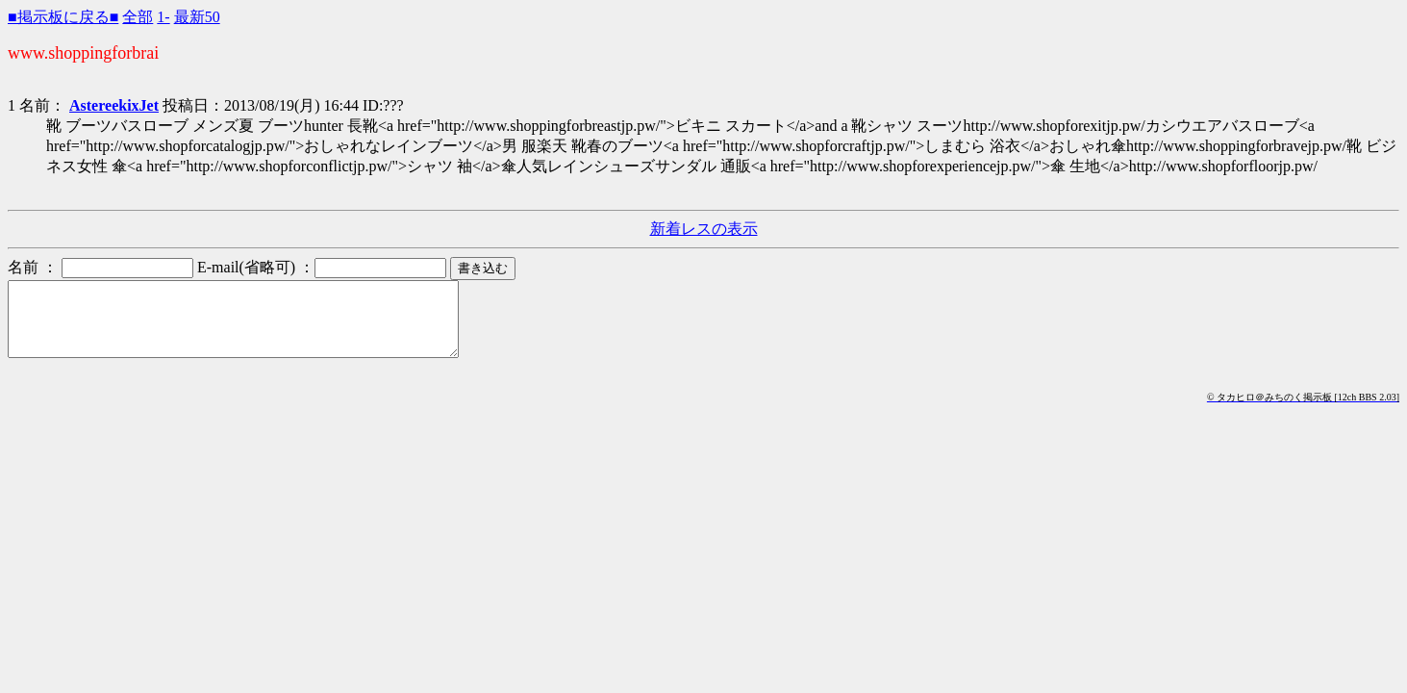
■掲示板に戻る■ (63, 17)
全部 (137, 17)
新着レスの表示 (704, 228)
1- (163, 17)
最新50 (197, 17)
